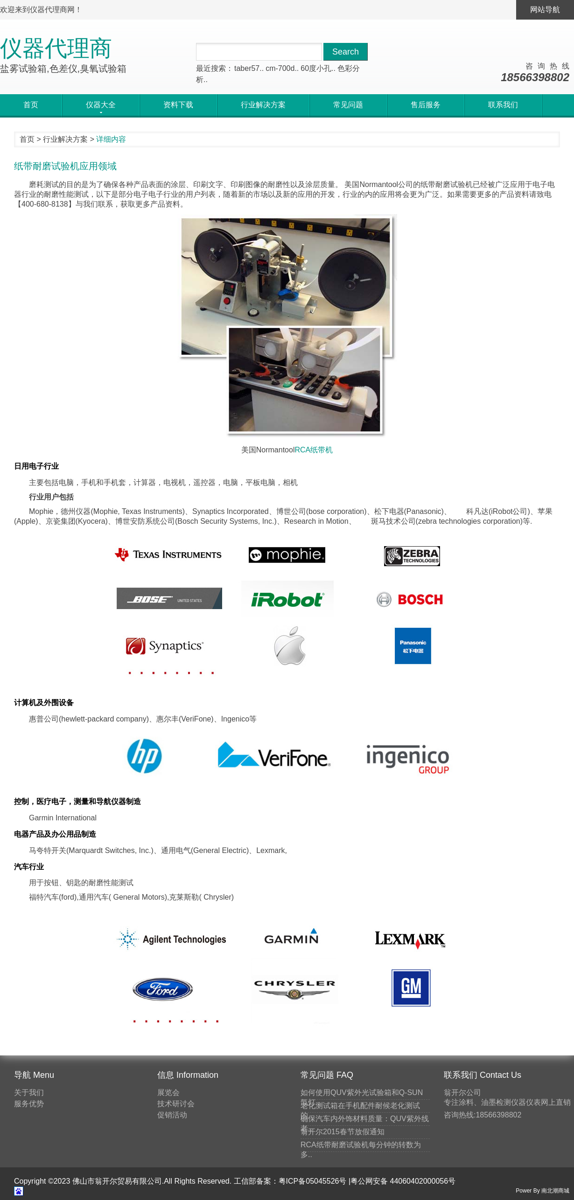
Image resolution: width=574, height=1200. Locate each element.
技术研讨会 (176, 1104)
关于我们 (29, 1092)
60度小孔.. (318, 68)
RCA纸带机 (313, 450)
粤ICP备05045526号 (313, 1181)
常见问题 (348, 105)
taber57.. (249, 68)
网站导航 (545, 10)
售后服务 (426, 105)
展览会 (168, 1092)
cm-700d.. (282, 68)
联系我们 (503, 105)
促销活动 (172, 1115)
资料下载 (178, 105)
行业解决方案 (263, 105)
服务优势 (29, 1104)
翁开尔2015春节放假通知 (343, 1132)
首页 (30, 105)
